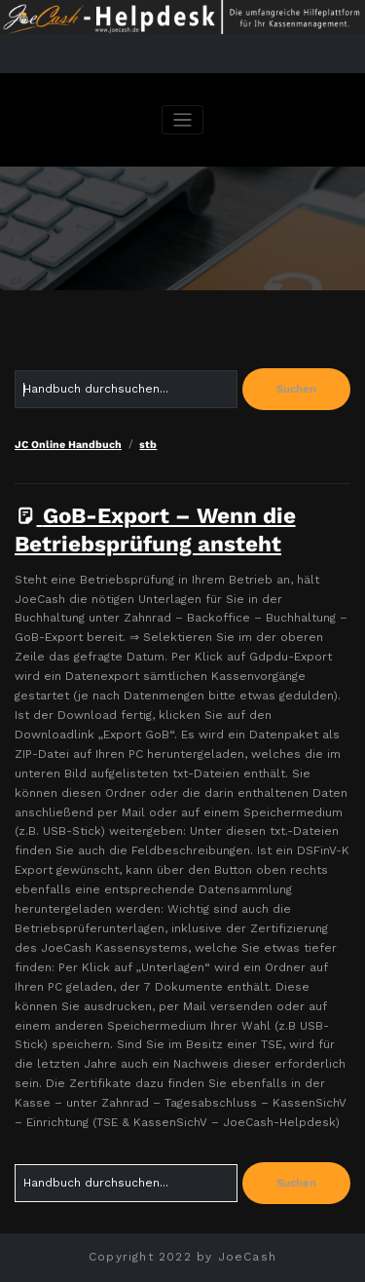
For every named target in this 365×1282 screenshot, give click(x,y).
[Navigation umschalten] (182, 120)
